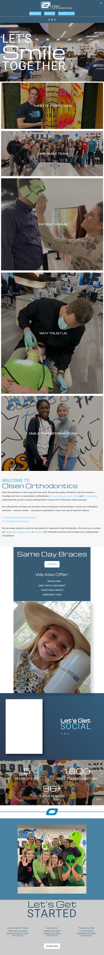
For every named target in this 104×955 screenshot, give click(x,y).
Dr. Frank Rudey (90, 496)
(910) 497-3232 (52, 936)
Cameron (38, 532)
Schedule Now (36, 13)
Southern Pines (24, 532)
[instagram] (55, 19)
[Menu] (101, 3)
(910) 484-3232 (70, 13)
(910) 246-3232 (18, 936)
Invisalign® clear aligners (17, 521)
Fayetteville (11, 532)
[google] (52, 19)
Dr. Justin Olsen (71, 496)
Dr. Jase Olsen (56, 496)
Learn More (52, 564)
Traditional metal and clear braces (21, 517)
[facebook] (48, 19)
